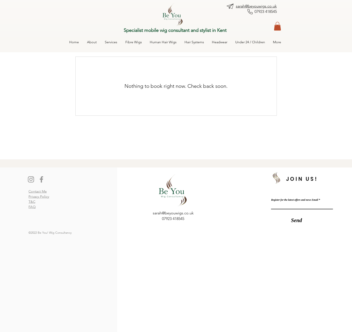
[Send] (296, 220)
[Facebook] (41, 179)
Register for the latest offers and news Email (294, 200)
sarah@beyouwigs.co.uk (256, 6)
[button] (277, 26)
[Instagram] (31, 179)
